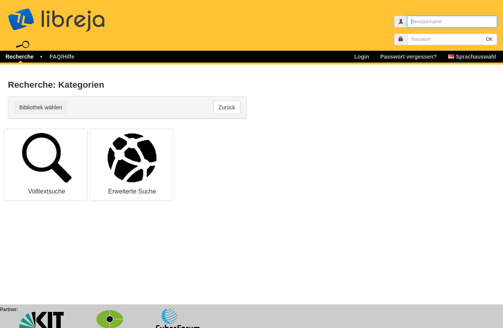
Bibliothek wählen (40, 107)
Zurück (226, 107)
